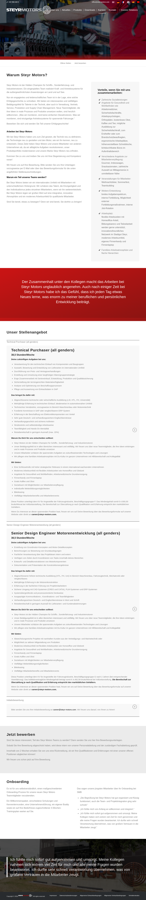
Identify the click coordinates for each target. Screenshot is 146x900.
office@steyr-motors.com (100, 2)
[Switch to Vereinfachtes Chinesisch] (138, 2)
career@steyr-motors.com (64, 709)
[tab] (73, 342)
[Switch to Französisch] (123, 2)
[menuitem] (100, 2)
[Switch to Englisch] (113, 2)
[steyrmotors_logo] (29, 10)
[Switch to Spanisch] (133, 2)
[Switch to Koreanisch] (128, 2)
